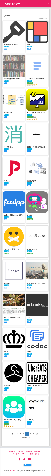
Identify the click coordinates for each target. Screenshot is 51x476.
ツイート (28, 464)
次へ (37, 434)
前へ (13, 434)
